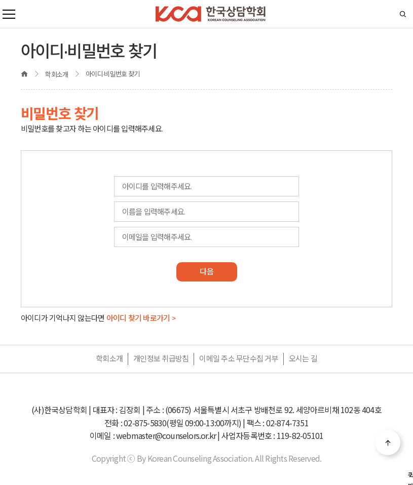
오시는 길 (303, 358)
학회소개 (109, 358)
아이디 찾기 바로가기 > (141, 318)
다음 (206, 271)
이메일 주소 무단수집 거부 (238, 358)
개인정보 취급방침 (161, 358)
